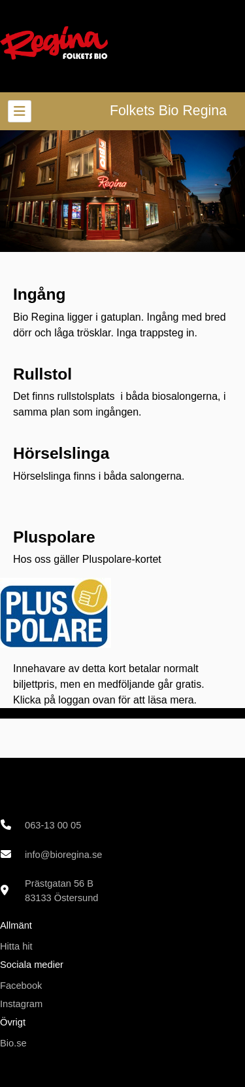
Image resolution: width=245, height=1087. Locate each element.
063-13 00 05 (53, 825)
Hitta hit (16, 946)
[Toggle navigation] (19, 111)
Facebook (21, 985)
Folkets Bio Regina (168, 110)
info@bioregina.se (63, 854)
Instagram (21, 1004)
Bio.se (13, 1043)
